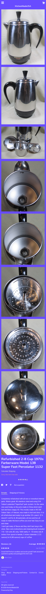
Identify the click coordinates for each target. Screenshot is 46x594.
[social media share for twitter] (7, 485)
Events (41, 573)
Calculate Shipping (8, 471)
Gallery (3, 575)
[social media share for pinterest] (11, 485)
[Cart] (43, 3)
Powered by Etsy (7, 590)
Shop (3, 573)
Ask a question (19, 485)
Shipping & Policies (17, 493)
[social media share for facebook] (2, 485)
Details (4, 493)
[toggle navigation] (2, 3)
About (9, 573)
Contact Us (33, 573)
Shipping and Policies (20, 573)
